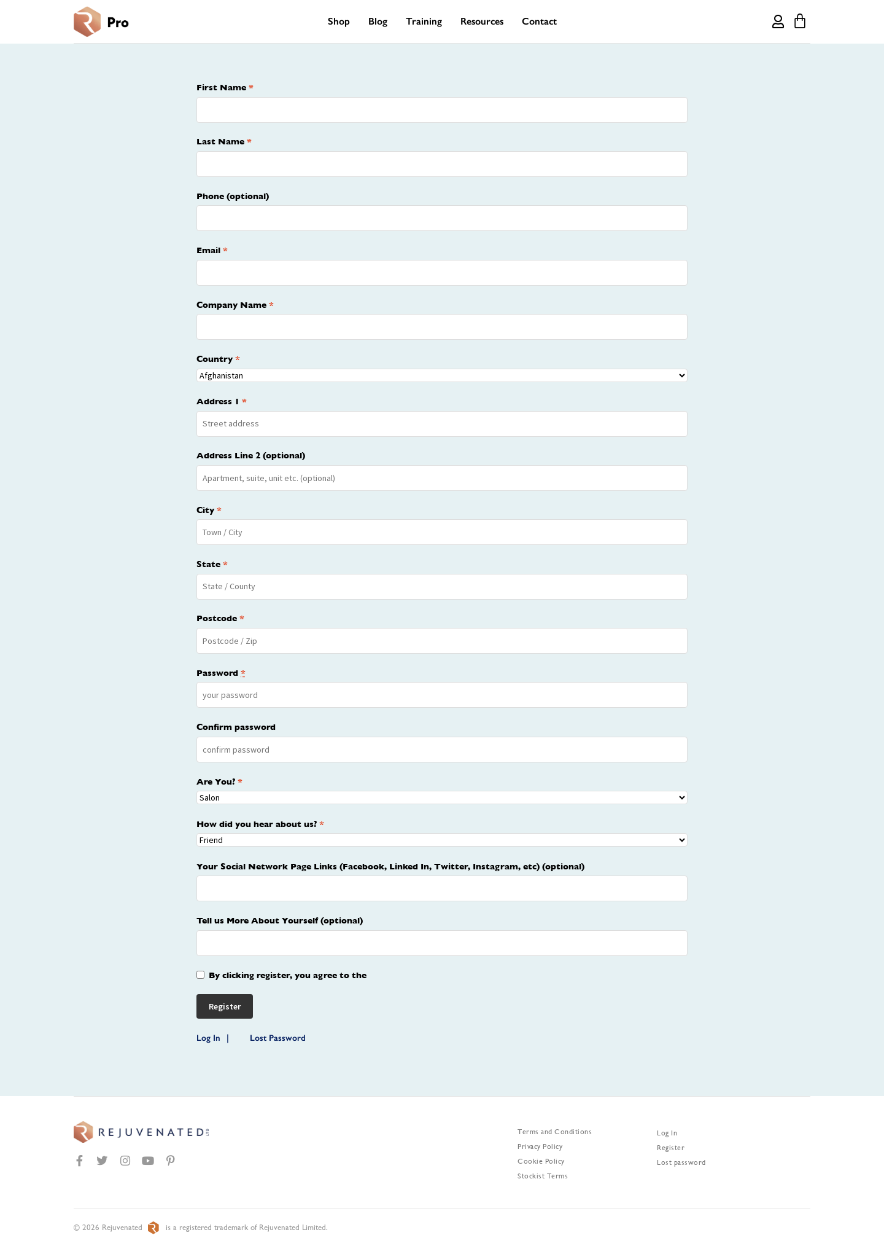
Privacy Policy (540, 1146)
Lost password (681, 1162)
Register (670, 1147)
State (212, 564)
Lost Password (278, 1038)
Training (424, 21)
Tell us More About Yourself (279, 920)
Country (218, 359)
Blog (377, 21)
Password (221, 673)
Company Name (235, 305)
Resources (481, 21)
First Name (225, 87)
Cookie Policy (541, 1161)
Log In (208, 1038)
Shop (339, 21)
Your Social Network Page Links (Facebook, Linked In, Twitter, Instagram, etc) (390, 866)
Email (212, 250)
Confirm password (236, 727)
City (209, 510)
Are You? (219, 781)
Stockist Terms (543, 1176)
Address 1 (221, 401)
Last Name (224, 141)
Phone (232, 196)
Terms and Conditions (555, 1131)
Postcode (220, 618)
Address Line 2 (250, 455)
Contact (539, 21)
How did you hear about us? (260, 824)
